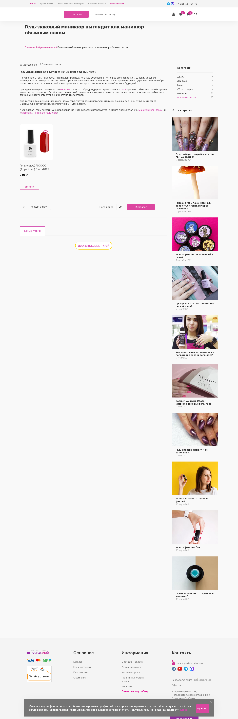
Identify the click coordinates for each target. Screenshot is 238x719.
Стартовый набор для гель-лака (39, 112)
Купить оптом (46, 3)
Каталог (77, 661)
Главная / (30, 47)
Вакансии (127, 686)
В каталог (141, 207)
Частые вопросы (131, 672)
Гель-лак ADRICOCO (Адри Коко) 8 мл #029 (34, 167)
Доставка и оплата (96, 3)
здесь (184, 710)
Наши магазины (117, 3)
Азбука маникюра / (46, 47)
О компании (79, 677)
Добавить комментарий (93, 245)
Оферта (176, 685)
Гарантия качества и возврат (70, 3)
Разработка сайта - (191, 679)
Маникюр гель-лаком (150, 109)
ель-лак (65, 89)
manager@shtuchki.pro (190, 663)
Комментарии (32, 230)
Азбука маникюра (131, 667)
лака (123, 89)
